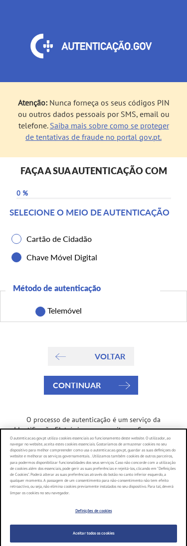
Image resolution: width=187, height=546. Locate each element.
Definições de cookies (93, 514)
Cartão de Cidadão (59, 238)
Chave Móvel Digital (61, 257)
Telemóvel (62, 311)
